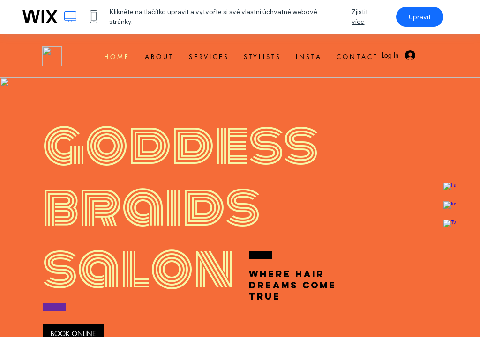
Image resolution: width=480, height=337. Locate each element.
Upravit (420, 17)
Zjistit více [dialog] (360, 16)
